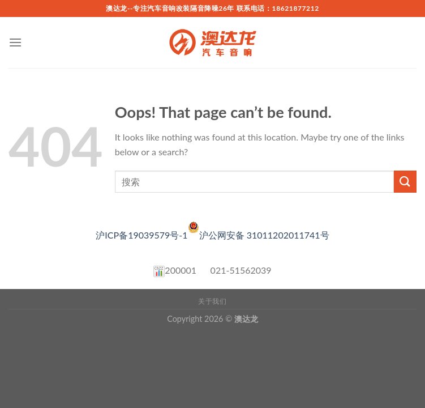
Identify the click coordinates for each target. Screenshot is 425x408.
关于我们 (212, 301)
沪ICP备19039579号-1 (147, 235)
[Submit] (405, 182)
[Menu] (15, 42)
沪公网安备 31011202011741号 (264, 235)
